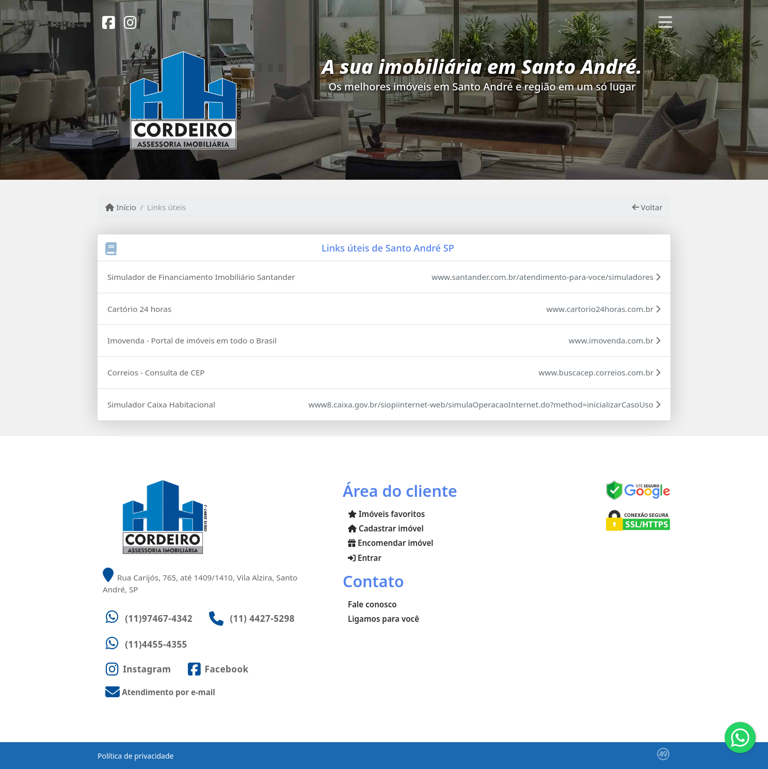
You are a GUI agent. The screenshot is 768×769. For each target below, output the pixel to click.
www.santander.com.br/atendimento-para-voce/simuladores (546, 277)
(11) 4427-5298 (262, 618)
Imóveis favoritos (386, 514)
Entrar (364, 558)
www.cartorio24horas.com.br (603, 309)
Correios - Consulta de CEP (156, 372)
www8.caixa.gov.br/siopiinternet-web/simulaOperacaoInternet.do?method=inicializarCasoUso (485, 404)
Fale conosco (372, 604)
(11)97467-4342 (159, 618)
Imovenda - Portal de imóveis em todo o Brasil (192, 340)
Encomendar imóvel (391, 543)
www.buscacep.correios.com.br (600, 372)
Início (120, 207)
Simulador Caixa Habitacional (161, 404)
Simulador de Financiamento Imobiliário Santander (201, 277)
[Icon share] (108, 22)
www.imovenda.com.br (615, 340)
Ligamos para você (383, 619)
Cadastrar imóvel (386, 528)
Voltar (647, 207)
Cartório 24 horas (139, 309)
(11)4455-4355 (156, 644)
